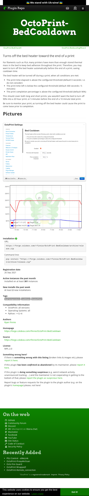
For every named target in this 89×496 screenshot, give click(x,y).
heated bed (37, 299)
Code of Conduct (16, 443)
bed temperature (12, 299)
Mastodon (13, 432)
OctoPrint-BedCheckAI (12, 48)
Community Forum (17, 423)
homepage (18, 385)
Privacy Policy (63, 474)
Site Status (13, 440)
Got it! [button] (75, 492)
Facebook (12, 434)
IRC (9, 429)
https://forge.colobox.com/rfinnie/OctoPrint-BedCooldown (32, 331)
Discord (12, 426)
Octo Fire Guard (14, 464)
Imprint (54, 474)
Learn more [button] (37, 493)
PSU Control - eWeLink (17, 458)
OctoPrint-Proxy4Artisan (18, 461)
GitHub (11, 420)
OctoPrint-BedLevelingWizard (74, 48)
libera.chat (31, 429)
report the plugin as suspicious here (44, 378)
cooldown (26, 299)
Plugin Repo (14, 8)
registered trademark (41, 474)
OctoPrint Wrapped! (16, 467)
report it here (11, 360)
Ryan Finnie (10, 322)
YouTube (12, 437)
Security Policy (15, 446)
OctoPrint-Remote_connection (21, 470)
